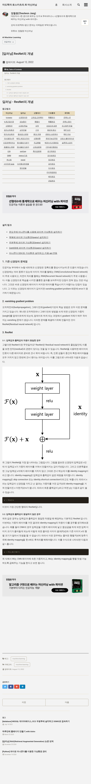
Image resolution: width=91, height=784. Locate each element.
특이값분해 (37, 151)
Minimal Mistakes (43, 778)
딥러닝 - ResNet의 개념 (12, 73)
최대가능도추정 (52, 138)
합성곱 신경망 (23, 134)
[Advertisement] (45, 629)
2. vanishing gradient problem (14, 86)
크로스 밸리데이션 (67, 138)
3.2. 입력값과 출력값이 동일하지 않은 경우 (18, 96)
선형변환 (37, 138)
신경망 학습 (23, 126)
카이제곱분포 (52, 172)
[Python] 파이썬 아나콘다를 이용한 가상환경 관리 (24, 751)
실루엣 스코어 (67, 143)
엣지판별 (23, 168)
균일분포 (51, 181)
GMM (9, 155)
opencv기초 (23, 155)
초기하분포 (51, 151)
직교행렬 (37, 143)
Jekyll (34, 778)
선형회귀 (9, 126)
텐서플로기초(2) (23, 147)
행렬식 (37, 122)
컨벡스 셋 (67, 117)
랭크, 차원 (37, 134)
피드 (12, 774)
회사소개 (67, 4)
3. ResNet (8, 89)
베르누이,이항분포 (52, 143)
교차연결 (23, 130)
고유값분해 (37, 147)
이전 (24, 702)
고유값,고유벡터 (37, 117)
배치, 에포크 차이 (22, 138)
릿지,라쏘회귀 (9, 134)
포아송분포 (51, 155)
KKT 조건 (67, 130)
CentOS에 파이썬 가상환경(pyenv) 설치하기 (30, 248)
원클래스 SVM (9, 147)
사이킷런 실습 (9, 164)
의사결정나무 (9, 138)
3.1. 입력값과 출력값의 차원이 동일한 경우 (18, 93)
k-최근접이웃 (9, 122)
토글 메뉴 (7, 42)
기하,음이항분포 (52, 147)
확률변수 (51, 117)
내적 (37, 126)
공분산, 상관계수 (51, 134)
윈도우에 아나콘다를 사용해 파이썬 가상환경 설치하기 (35, 232)
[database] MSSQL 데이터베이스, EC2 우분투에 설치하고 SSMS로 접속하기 (36, 721)
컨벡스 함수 (67, 122)
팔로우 (85, 22)
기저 (37, 130)
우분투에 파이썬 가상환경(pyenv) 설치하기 (29, 242)
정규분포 (51, 160)
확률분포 (51, 122)
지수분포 (51, 168)
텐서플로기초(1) (23, 143)
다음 (67, 702)
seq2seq (23, 151)
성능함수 (23, 122)
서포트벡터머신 (9, 143)
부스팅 (9, 160)
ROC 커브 (67, 134)
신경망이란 (23, 117)
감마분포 (51, 164)
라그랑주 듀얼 (67, 126)
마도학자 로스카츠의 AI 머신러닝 (19, 4)
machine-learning (19, 659)
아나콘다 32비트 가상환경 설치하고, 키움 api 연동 (33, 253)
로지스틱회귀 (9, 130)
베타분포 (51, 176)
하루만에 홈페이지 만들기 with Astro (18, 731)
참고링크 (7, 79)
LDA (9, 151)
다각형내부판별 (23, 164)
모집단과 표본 (51, 126)
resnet (23, 160)
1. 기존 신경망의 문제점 (13, 83)
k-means (9, 117)
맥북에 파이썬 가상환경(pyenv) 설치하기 (28, 237)
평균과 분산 (51, 130)
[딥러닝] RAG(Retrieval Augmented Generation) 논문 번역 (27, 741)
